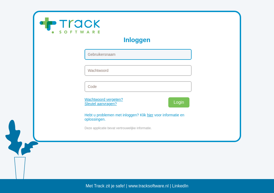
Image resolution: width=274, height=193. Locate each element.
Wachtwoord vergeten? (104, 99)
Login (179, 102)
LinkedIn (180, 186)
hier (150, 115)
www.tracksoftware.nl (148, 186)
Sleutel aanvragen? (101, 104)
